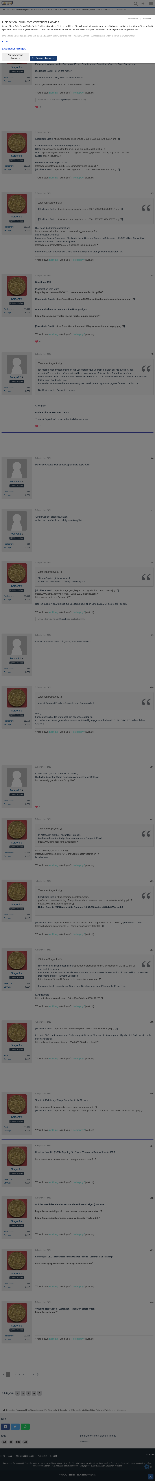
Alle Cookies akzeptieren (43, 58)
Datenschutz (133, 19)
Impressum (147, 19)
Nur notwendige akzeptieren (15, 56)
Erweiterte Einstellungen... (14, 49)
